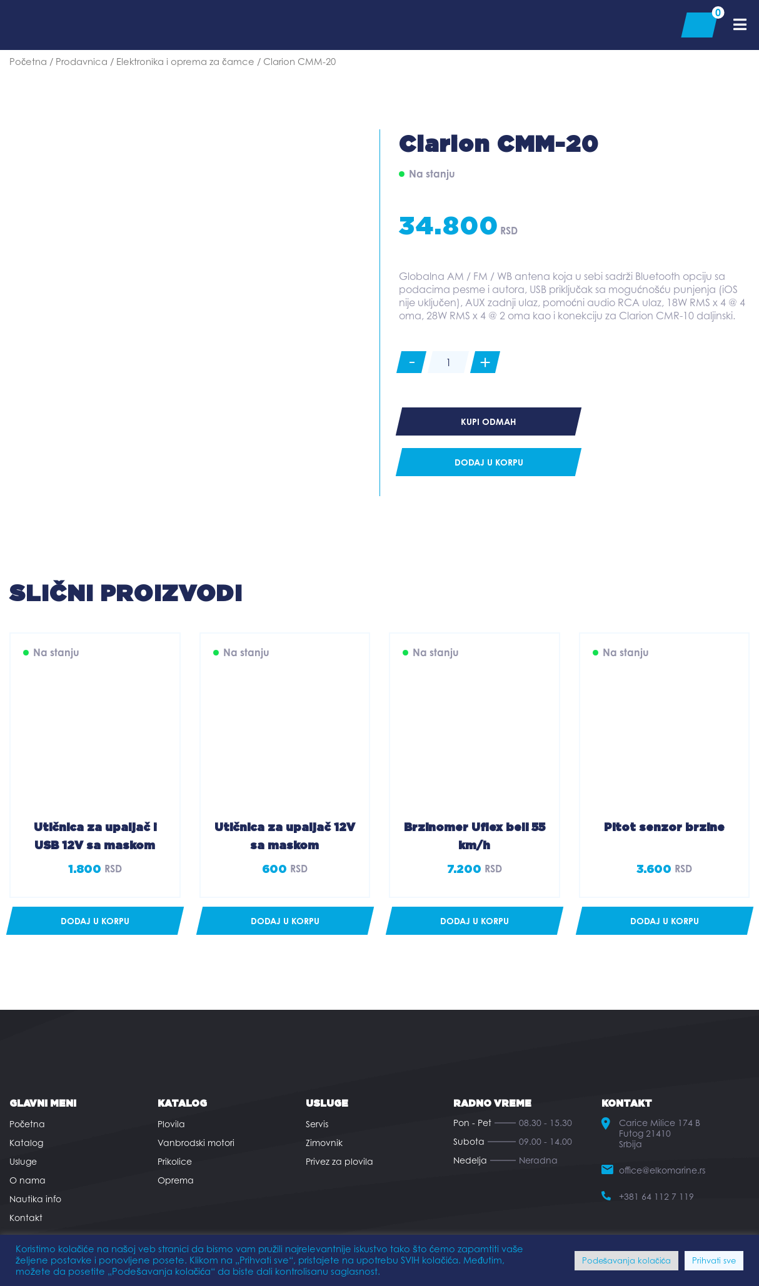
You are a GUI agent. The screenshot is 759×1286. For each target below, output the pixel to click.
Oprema (176, 1180)
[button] (95, 921)
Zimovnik (324, 1142)
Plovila (171, 1124)
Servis (317, 1124)
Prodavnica (82, 61)
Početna (28, 61)
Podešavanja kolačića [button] (626, 1260)
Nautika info (35, 1199)
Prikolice (175, 1161)
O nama (27, 1180)
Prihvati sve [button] (714, 1260)
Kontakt (26, 1217)
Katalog (26, 1142)
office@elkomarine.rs (662, 1170)
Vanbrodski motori (196, 1142)
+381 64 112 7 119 (656, 1196)
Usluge (23, 1161)
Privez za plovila (339, 1161)
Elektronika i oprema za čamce (185, 61)
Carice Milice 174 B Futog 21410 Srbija (659, 1133)
